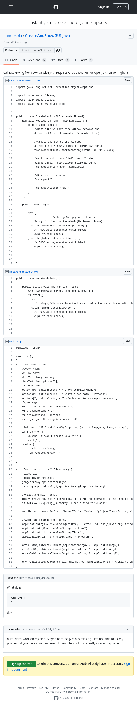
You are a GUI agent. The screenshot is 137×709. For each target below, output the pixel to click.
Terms (20, 688)
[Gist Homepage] (55, 6)
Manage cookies (110, 688)
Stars (60, 60)
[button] (58, 50)
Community (69, 688)
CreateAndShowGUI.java (47, 35)
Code (11, 60)
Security (43, 688)
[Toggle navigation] (10, 7)
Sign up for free (21, 664)
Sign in (103, 7)
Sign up (121, 7)
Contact (93, 688)
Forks (84, 60)
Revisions (34, 60)
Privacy (31, 688)
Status (55, 688)
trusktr (13, 578)
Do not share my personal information (68, 691)
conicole (14, 629)
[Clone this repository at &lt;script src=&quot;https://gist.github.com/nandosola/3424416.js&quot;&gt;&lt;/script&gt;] (36, 50)
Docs (83, 688)
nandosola (12, 35)
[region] (68, 175)
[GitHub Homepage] (56, 698)
